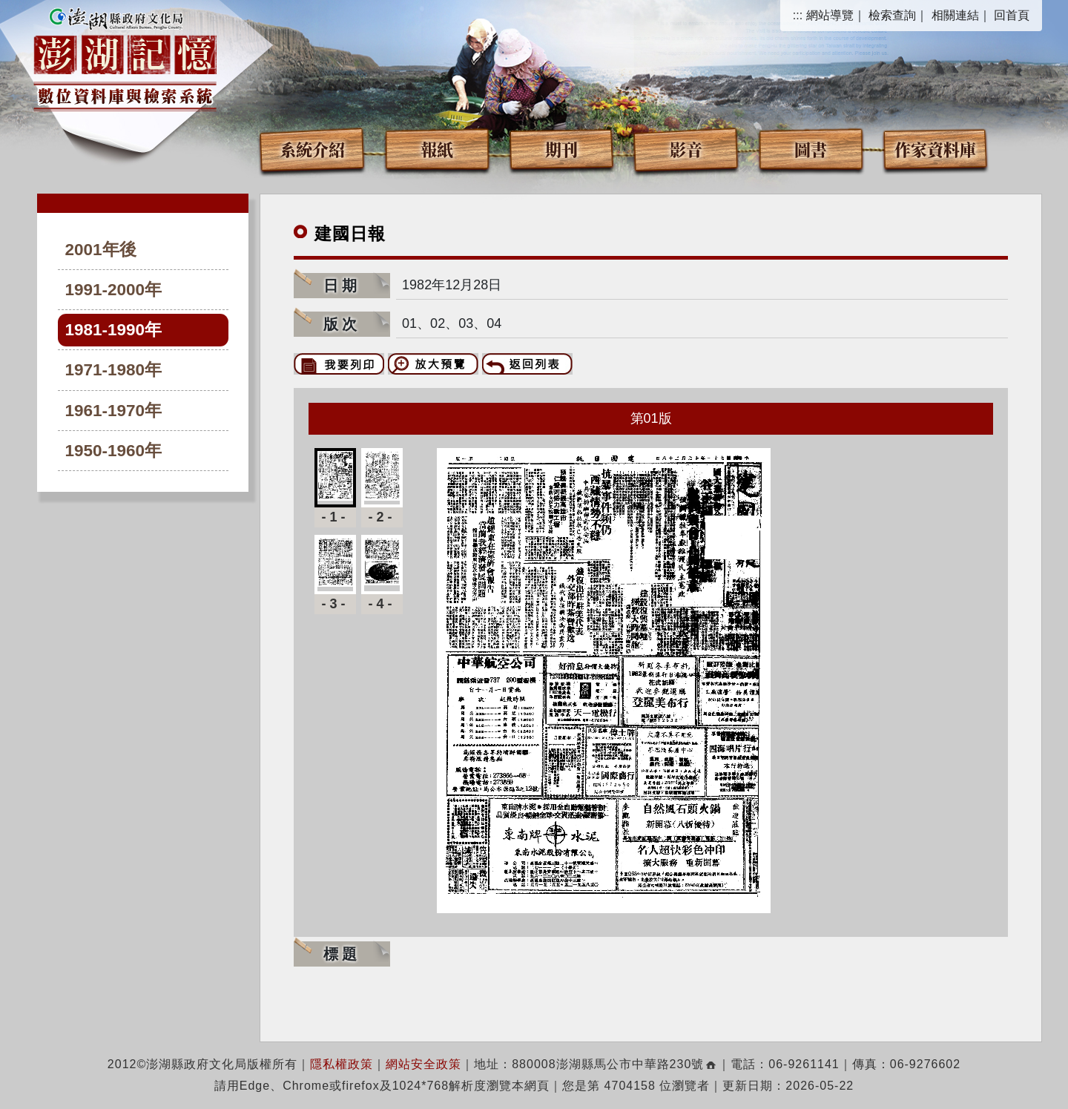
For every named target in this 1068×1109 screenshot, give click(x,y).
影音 (686, 148)
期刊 (561, 148)
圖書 (810, 148)
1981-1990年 (113, 329)
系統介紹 (312, 148)
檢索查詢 (892, 15)
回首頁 (1011, 15)
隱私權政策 (341, 1064)
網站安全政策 (423, 1064)
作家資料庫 (935, 148)
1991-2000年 (113, 289)
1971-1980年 (113, 370)
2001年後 (100, 249)
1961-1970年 (113, 410)
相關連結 (955, 15)
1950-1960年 (113, 450)
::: (797, 15)
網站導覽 (830, 15)
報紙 (437, 148)
